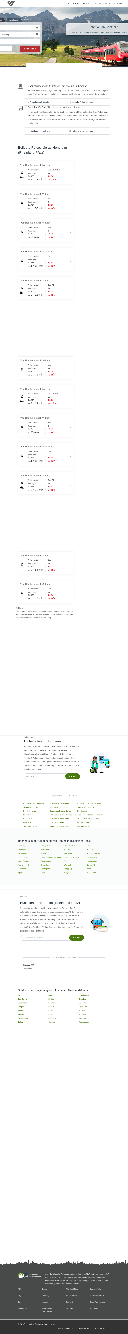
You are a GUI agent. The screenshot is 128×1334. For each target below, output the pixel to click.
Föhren (67, 850)
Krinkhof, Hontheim (30, 811)
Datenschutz (101, 1329)
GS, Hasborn (82, 811)
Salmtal (67, 861)
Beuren (21, 1010)
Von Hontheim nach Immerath (36, 251)
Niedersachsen (71, 1296)
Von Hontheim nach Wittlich (35, 194)
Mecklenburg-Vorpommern (47, 1310)
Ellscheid (52, 1003)
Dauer (31, 176)
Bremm (21, 1014)
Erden (50, 1010)
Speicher (21, 872)
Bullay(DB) (91, 865)
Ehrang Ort (45, 869)
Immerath (82, 1018)
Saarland (69, 1302)
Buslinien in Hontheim (38, 131)
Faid (50, 1014)
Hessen (45, 1302)
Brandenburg (23, 1308)
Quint (43, 872)
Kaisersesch (92, 857)
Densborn (22, 850)
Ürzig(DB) (68, 869)
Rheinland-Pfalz (72, 1289)
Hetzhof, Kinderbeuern (59, 807)
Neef (89, 869)
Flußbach (27, 822)
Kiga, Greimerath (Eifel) (59, 826)
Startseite (73, 4)
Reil (88, 846)
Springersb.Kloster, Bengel (60, 811)
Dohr (50, 995)
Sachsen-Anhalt (96, 1289)
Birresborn (45, 850)
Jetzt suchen (30, 49)
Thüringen (94, 1308)
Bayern (20, 1296)
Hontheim (27, 815)
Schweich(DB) (69, 846)
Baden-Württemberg (97, 1302)
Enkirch (51, 1007)
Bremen (45, 1289)
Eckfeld (51, 999)
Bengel (67, 872)
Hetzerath (68, 853)
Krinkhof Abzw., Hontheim (33, 803)
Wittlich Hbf (68, 865)
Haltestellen (89, 4)
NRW (20, 1289)
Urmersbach (92, 861)
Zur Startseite (65, 1329)
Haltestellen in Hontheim (81, 131)
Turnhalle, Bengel (30, 826)
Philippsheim (46, 846)
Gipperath (82, 1003)
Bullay (20, 1022)
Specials (117, 4)
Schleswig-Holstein (97, 1296)
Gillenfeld (82, 999)
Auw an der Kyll (24, 865)
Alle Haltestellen (83, 826)
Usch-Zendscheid (25, 861)
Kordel (43, 853)
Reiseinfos (104, 4)
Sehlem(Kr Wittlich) (71, 857)
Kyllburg (21, 846)
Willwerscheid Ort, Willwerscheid (63, 815)
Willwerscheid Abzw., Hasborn (89, 803)
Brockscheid (23, 1018)
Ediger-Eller (91, 872)
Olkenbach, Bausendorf (59, 803)
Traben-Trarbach (93, 853)
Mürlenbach (22, 857)
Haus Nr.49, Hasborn (85, 807)
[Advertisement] (64, 68)
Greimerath (83, 1007)
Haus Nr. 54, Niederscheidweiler (90, 815)
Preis (50, 176)
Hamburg (45, 1296)
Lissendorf (22, 869)
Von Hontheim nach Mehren (35, 165)
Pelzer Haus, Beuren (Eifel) (88, 819)
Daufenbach (46, 861)
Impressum (83, 1329)
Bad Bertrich (23, 999)
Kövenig (90, 850)
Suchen (72, 776)
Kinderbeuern (84, 1022)
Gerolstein (45, 865)
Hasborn (82, 1010)
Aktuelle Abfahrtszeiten (38, 102)
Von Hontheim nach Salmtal (35, 360)
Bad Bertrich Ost (83, 822)
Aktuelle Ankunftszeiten (81, 102)
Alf (19, 995)
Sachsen (69, 1308)
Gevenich (52, 1022)
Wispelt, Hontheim (30, 807)
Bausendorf (22, 1003)
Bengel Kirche (28, 819)
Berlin (20, 1302)
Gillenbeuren (84, 995)
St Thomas (22, 853)
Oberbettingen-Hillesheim (51, 857)
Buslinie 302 (28, 965)
